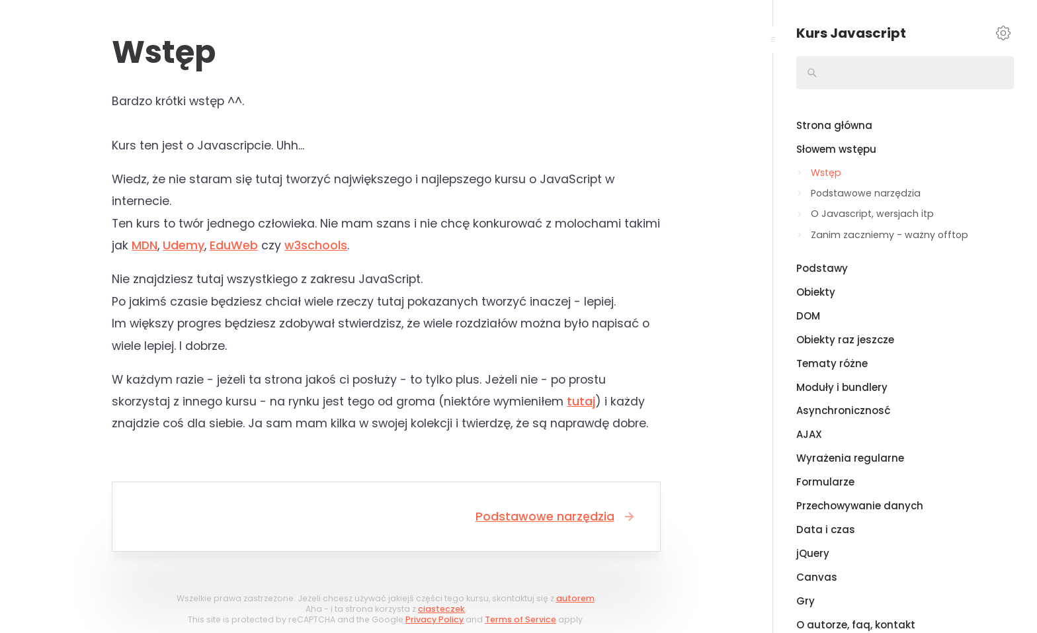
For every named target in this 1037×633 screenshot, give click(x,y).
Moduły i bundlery (842, 387)
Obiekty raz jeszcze (845, 340)
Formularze (825, 482)
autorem (575, 598)
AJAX (809, 434)
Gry (805, 601)
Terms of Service (520, 619)
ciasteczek (441, 608)
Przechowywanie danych (859, 506)
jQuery (812, 553)
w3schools (315, 245)
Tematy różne (832, 363)
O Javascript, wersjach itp (872, 213)
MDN (144, 245)
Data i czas (825, 529)
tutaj (581, 401)
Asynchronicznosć (843, 410)
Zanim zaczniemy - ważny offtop (889, 234)
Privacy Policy (434, 619)
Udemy (183, 245)
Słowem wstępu (836, 149)
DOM (808, 316)
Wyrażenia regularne (850, 458)
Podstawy (822, 268)
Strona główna (834, 125)
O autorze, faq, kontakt (855, 625)
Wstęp (826, 172)
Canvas (816, 577)
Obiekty (815, 292)
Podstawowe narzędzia (556, 517)
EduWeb (234, 245)
